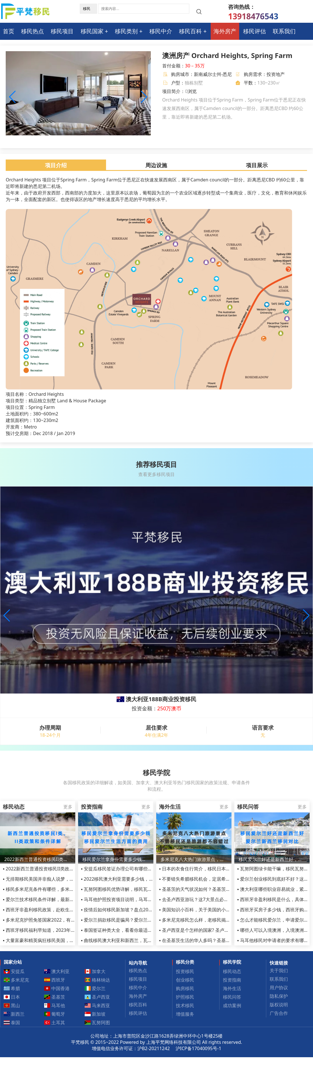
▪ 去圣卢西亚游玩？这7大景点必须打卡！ (200, 899)
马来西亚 (97, 1005)
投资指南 (232, 980)
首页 (8, 31)
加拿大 (95, 971)
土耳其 (54, 1022)
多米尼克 (16, 980)
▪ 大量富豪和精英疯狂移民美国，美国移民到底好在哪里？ (61, 940)
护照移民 (185, 997)
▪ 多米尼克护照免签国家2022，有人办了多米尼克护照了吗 (62, 920)
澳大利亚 (57, 971)
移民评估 (254, 31)
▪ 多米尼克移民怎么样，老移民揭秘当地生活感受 (208, 920)
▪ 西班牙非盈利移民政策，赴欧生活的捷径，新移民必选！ (61, 910)
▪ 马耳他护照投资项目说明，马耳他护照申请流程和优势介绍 (141, 899)
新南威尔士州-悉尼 (213, 74)
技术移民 (185, 1005)
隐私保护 (279, 996)
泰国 (12, 1022)
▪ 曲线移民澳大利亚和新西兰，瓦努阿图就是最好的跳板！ (139, 940)
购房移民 (185, 988)
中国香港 (57, 988)
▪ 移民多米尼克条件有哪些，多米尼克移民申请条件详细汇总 (63, 889)
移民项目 (62, 31)
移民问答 (232, 997)
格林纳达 (97, 980)
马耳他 (54, 1005)
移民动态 (232, 971)
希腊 (12, 988)
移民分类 (185, 962)
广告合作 (279, 1013)
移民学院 (232, 962)
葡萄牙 (54, 1014)
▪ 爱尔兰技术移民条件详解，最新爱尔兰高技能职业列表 (59, 899)
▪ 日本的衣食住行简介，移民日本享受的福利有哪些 (210, 869)
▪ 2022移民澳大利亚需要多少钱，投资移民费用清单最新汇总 (142, 879)
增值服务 (185, 1014)
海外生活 (232, 988)
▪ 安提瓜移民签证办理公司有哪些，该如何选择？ (130, 869)
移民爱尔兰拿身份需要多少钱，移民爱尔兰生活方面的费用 (115, 859)
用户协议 (279, 987)
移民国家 (92, 31)
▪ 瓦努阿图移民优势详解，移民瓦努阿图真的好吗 (130, 889)
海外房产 (225, 31)
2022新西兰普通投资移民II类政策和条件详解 (37, 859)
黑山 (12, 1005)
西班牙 (54, 980)
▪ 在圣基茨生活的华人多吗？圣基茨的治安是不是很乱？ (215, 940)
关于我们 (279, 970)
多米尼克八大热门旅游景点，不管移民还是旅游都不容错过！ (193, 859)
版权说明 (279, 1004)
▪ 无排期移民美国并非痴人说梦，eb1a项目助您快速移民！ (62, 879)
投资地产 (276, 74)
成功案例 (232, 1005)
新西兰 (14, 1014)
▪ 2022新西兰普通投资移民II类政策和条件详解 (50, 869)
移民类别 (126, 31)
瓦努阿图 (97, 1022)
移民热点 (32, 31)
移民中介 (160, 31)
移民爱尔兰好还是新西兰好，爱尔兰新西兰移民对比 (272, 859)
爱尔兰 (95, 988)
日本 (12, 997)
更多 (67, 807)
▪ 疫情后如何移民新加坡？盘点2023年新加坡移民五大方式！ (142, 910)
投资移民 (185, 971)
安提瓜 (14, 971)
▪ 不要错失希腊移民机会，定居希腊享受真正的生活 (210, 879)
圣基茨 (54, 997)
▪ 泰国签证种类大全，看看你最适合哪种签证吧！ (130, 930)
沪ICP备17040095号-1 (198, 1048)
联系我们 (284, 31)
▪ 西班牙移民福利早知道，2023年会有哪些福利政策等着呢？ (64, 930)
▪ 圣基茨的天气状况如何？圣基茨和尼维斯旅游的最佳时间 (217, 889)
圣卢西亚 (97, 997)
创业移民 (185, 980)
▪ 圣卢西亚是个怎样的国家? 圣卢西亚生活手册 (205, 930)
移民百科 (190, 31)
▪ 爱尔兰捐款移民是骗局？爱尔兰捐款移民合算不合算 (135, 920)
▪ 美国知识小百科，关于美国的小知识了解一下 (206, 910)
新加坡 (95, 1014)
